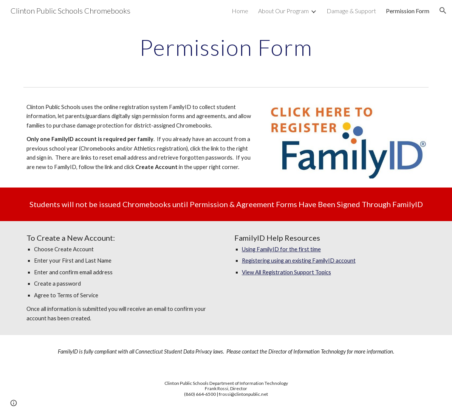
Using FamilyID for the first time (281, 249)
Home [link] (240, 10)
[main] (226, 47)
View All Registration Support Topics (286, 272)
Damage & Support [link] (351, 10)
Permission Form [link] (407, 10)
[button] (443, 11)
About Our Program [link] (283, 10)
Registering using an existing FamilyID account (299, 260)
